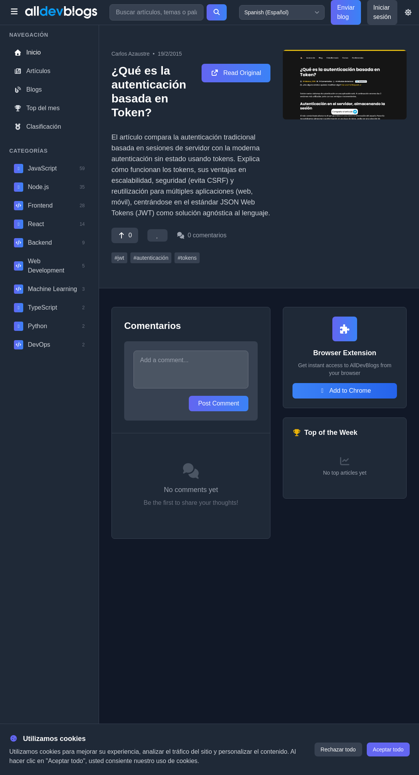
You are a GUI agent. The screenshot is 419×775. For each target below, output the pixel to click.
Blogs (28, 89)
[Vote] (124, 235)
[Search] (217, 12)
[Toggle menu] (14, 12)
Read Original (236, 73)
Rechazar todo (338, 749)
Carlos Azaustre (130, 54)
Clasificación (37, 126)
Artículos (32, 71)
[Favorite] (157, 235)
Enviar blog (345, 12)
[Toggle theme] (408, 12)
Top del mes (37, 108)
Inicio (27, 52)
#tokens (187, 258)
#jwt (119, 258)
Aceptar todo (388, 749)
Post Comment (218, 403)
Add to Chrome (344, 390)
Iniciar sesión (382, 12)
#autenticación (150, 258)
